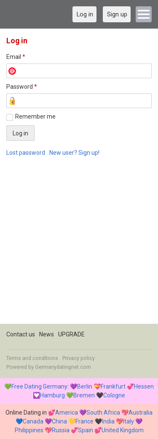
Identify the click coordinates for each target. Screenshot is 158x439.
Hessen (144, 386)
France (84, 421)
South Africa (103, 412)
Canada (33, 421)
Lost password (25, 152)
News (46, 334)
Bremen (84, 395)
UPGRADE (71, 334)
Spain (85, 430)
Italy (128, 421)
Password (21, 86)
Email (15, 56)
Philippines (29, 430)
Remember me (35, 116)
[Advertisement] (79, 245)
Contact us (20, 334)
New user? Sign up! (74, 152)
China (59, 421)
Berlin (84, 386)
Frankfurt (113, 386)
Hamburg (52, 395)
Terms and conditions (32, 358)
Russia (61, 430)
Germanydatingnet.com (63, 367)
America (66, 412)
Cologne (114, 395)
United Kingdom (123, 430)
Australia (141, 412)
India (108, 421)
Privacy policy (78, 358)
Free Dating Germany (39, 386)
